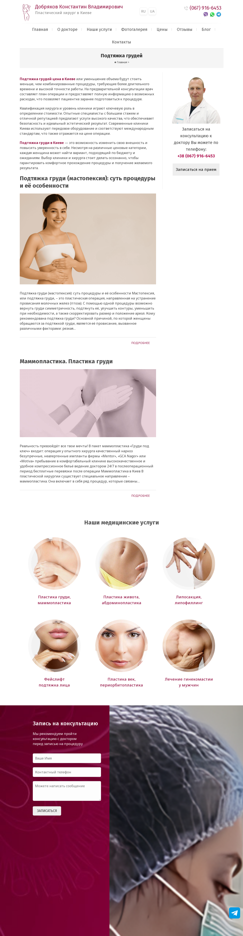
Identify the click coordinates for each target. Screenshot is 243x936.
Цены (162, 29)
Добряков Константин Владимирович (79, 9)
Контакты (121, 41)
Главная (40, 29)
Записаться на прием (196, 169)
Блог (206, 29)
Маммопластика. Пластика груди (66, 361)
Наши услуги (99, 29)
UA (152, 11)
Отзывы (184, 29)
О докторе (67, 29)
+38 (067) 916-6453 (196, 155)
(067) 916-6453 (205, 8)
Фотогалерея (134, 29)
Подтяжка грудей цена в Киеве (47, 79)
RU (143, 11)
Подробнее (140, 343)
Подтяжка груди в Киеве (42, 142)
